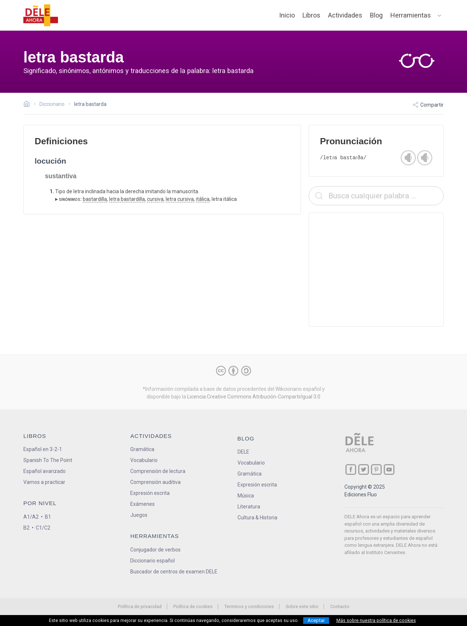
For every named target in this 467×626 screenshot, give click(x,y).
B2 (26, 528)
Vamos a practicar (44, 482)
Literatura (249, 506)
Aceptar (316, 620)
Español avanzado (44, 471)
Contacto (340, 606)
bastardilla (95, 199)
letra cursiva (180, 199)
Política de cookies (193, 606)
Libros (311, 15)
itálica (202, 199)
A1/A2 (31, 517)
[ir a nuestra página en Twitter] (363, 469)
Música (246, 496)
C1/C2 (43, 528)
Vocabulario (144, 460)
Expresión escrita (150, 493)
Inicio (287, 15)
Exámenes (142, 504)
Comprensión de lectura (157, 471)
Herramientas (410, 15)
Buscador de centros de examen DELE (173, 572)
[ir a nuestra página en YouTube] (389, 469)
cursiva (155, 199)
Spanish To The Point (47, 460)
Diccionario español (152, 561)
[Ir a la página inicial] (28, 104)
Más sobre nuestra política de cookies (376, 620)
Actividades (345, 15)
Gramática (142, 449)
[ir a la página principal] (41, 15)
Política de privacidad (140, 606)
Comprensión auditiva (155, 482)
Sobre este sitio (302, 606)
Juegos (138, 515)
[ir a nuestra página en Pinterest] (376, 469)
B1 (48, 517)
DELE (243, 452)
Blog (376, 15)
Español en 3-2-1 (42, 449)
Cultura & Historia (257, 517)
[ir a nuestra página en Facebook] (350, 469)
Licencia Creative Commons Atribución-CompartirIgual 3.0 (253, 397)
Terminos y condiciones (249, 606)
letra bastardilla (127, 199)
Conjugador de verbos (155, 550)
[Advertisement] (376, 269)
